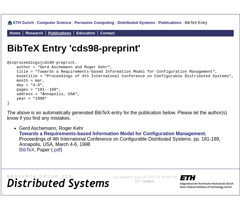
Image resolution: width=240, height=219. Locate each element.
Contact (107, 33)
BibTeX (26, 158)
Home (15, 33)
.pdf (57, 158)
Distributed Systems (136, 22)
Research (34, 33)
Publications (169, 22)
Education (85, 33)
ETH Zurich (23, 22)
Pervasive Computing (94, 22)
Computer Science (54, 22)
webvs (148, 190)
